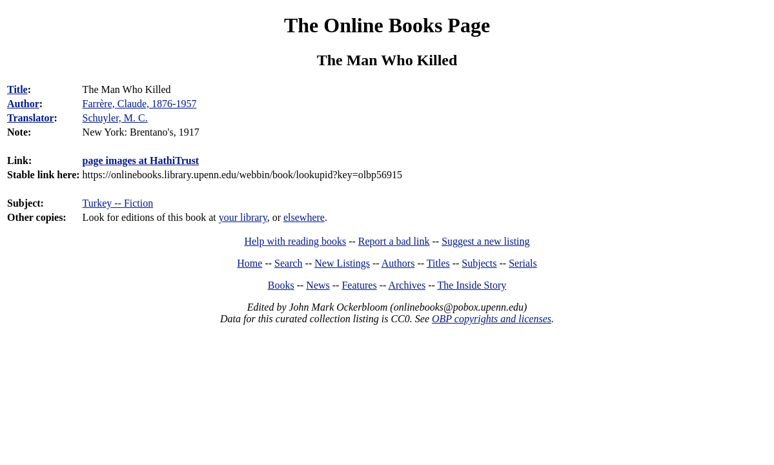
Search (288, 263)
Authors (398, 263)
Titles (438, 263)
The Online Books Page (387, 25)
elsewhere (304, 217)
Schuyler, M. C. (115, 117)
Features (358, 285)
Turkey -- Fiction (118, 203)
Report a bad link (394, 241)
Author (23, 103)
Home (249, 263)
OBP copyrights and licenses (491, 318)
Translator (30, 117)
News (317, 285)
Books (281, 285)
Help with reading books (295, 241)
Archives (406, 285)
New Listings (342, 263)
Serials (523, 263)
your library (243, 217)
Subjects (479, 263)
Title (17, 89)
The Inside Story (472, 285)
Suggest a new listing (485, 241)
